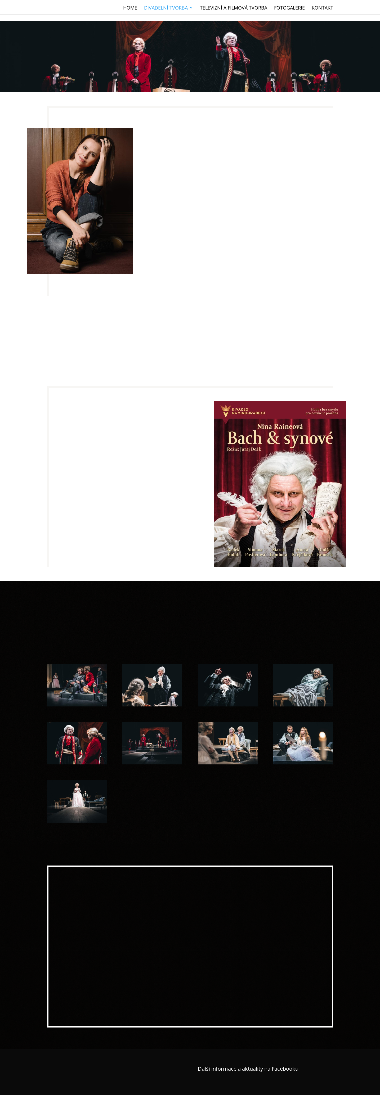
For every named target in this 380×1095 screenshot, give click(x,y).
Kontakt (322, 7)
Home (130, 7)
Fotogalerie (289, 7)
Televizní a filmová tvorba (233, 7)
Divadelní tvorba (166, 7)
